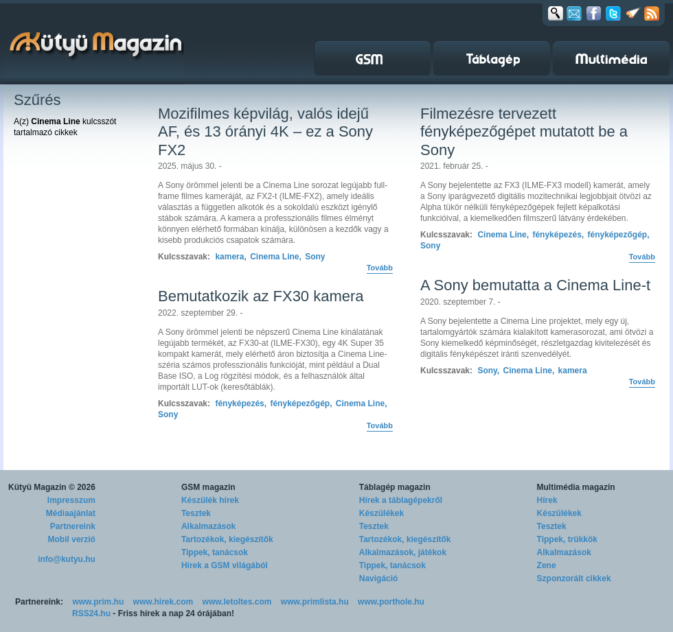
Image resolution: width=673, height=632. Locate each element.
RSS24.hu (91, 613)
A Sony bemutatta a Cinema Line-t (535, 285)
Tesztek (196, 513)
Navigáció (378, 578)
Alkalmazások (208, 526)
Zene (546, 565)
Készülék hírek (210, 500)
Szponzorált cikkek (574, 578)
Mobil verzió (71, 539)
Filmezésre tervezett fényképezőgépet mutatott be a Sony (524, 132)
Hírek (547, 500)
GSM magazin (208, 487)
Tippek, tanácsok (214, 552)
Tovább (380, 268)
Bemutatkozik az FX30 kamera (261, 296)
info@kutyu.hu (66, 559)
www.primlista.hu (315, 602)
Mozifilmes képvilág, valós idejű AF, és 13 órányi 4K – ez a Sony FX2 (265, 132)
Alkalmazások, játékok (402, 552)
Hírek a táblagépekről (400, 500)
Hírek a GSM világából (224, 565)
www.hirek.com (163, 602)
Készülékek (381, 513)
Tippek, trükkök (567, 539)
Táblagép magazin (395, 487)
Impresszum (71, 500)
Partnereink (72, 526)
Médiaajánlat (70, 513)
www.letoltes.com (237, 602)
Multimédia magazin (576, 487)
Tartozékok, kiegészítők (227, 539)
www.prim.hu (98, 602)
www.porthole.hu (391, 602)
